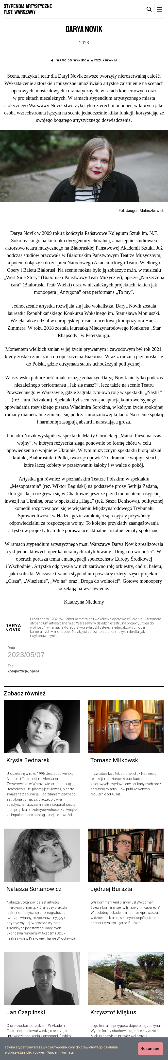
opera (34, 671)
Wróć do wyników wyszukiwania (87, 60)
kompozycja (18, 671)
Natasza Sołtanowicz (34, 889)
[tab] (149, 9)
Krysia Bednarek (28, 760)
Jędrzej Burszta (111, 889)
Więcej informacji (60, 1052)
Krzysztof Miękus (113, 1012)
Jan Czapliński (25, 1012)
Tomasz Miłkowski (115, 760)
